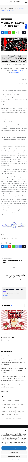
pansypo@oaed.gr (18, 70)
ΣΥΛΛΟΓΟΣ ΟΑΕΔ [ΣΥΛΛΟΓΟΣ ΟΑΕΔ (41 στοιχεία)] (6, 418)
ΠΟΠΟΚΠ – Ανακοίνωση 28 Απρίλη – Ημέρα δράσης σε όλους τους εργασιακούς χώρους (15, 277)
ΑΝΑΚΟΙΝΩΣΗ (5, 238)
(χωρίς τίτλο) (4, 391)
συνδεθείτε (6, 295)
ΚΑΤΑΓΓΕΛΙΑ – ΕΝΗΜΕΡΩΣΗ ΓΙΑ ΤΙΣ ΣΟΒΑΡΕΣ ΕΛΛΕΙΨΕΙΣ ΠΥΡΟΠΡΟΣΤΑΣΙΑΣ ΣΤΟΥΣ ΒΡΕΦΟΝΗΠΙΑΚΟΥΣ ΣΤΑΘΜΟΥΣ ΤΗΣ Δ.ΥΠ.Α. (13, 379)
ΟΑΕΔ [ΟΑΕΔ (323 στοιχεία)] (18, 411)
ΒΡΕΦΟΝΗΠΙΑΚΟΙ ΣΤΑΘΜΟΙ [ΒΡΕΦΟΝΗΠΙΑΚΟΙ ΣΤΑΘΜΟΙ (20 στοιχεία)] (8, 404)
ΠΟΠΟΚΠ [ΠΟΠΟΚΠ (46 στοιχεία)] (16, 414)
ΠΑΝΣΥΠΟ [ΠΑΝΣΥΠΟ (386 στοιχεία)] (8, 414)
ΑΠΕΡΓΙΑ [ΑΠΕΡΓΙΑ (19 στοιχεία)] (16, 401)
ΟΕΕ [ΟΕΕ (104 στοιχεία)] (23, 411)
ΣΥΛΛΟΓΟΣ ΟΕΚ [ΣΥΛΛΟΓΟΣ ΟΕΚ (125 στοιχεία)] (17, 418)
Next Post (21, 273)
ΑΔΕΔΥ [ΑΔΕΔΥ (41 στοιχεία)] (3, 401)
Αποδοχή (14, 448)
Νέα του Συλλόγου (5, 333)
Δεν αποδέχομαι (14, 452)
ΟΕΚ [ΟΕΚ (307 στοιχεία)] (3, 414)
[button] (26, 430)
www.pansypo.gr (15, 72)
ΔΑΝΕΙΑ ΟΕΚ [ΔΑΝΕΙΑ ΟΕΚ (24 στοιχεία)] (21, 404)
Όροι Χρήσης (17, 459)
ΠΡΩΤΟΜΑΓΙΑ (14, 238)
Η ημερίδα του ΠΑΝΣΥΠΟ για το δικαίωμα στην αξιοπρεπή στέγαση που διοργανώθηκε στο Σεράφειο (13, 370)
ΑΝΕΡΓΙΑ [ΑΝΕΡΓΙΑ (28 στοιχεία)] (10, 401)
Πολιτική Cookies (10, 459)
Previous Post (8, 258)
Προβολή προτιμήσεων (14, 456)
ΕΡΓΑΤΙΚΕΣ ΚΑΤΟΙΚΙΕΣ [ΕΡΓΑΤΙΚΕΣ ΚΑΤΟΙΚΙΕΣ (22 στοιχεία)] (12, 407)
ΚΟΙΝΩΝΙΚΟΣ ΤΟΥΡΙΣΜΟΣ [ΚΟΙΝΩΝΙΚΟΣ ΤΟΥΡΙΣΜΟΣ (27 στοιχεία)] (8, 411)
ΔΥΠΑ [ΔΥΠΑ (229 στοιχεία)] (3, 407)
